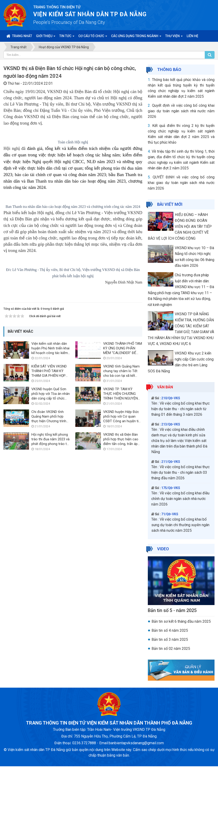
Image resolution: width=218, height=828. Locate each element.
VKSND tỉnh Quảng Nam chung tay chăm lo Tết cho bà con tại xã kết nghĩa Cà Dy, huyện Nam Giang (121, 668)
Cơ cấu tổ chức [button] (92, 37)
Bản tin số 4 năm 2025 (170, 630)
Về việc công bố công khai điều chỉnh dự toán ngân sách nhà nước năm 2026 (180, 498)
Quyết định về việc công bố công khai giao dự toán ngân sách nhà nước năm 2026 (181, 111)
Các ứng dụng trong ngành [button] (136, 37)
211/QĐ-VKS (170, 462)
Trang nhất (19, 36)
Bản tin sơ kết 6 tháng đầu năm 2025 (181, 621)
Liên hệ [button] (192, 36)
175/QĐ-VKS (170, 488)
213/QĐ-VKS (170, 424)
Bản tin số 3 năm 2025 (170, 639)
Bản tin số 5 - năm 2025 (172, 610)
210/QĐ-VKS (170, 398)
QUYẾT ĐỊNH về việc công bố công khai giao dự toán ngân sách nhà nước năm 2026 (181, 182)
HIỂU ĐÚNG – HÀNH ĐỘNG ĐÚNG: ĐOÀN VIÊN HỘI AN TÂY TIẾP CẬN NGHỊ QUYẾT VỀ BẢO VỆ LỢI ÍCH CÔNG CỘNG (180, 227)
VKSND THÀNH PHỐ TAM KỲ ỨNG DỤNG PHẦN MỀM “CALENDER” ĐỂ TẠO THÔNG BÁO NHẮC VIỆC (122, 646)
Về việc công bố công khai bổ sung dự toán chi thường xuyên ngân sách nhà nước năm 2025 (180, 525)
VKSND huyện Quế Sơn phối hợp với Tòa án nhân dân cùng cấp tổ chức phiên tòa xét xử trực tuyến (50, 691)
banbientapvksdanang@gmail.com (136, 804)
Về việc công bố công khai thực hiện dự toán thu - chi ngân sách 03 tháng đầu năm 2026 (180, 472)
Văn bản (165, 387)
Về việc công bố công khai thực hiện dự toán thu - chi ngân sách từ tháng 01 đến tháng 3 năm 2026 (180, 409)
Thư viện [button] (174, 37)
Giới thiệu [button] (45, 37)
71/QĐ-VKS (169, 514)
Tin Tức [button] (66, 37)
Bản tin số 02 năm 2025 (171, 648)
